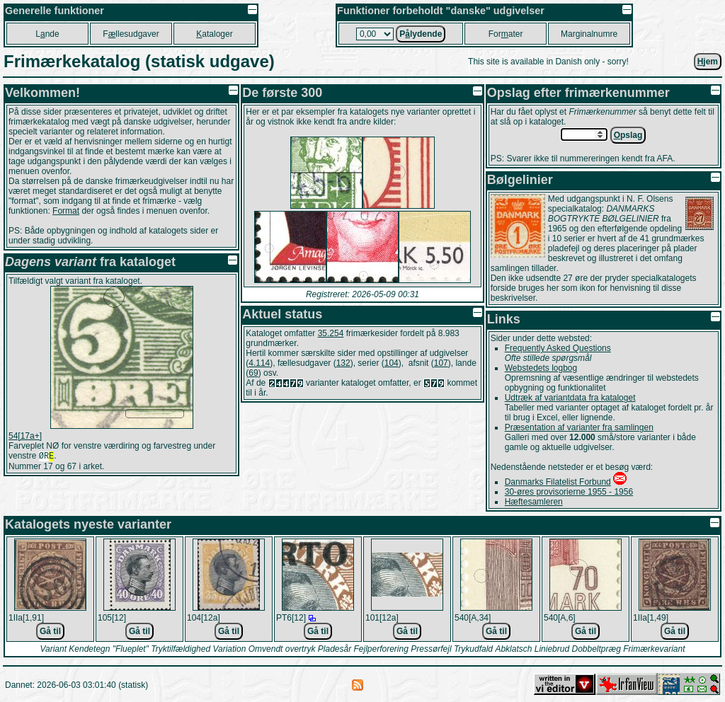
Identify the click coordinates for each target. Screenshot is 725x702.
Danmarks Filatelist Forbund (558, 482)
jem (707, 62)
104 (391, 363)
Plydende (420, 34)
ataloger (214, 34)
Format (65, 211)
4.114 (259, 363)
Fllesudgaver (131, 34)
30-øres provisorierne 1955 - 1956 (569, 492)
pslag (628, 135)
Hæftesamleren (534, 502)
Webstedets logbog (541, 368)
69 (253, 373)
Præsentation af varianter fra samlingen (579, 427)
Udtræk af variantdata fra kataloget (570, 398)
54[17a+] (25, 436)
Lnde (47, 34)
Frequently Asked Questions (558, 348)
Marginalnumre (589, 34)
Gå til (50, 631)
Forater (506, 34)
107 (441, 363)
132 (343, 363)
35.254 (331, 333)
